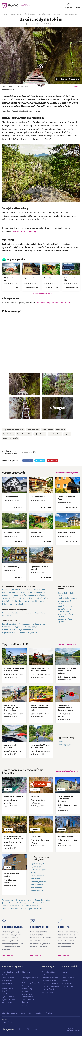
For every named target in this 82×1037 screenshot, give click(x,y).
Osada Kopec (36, 838)
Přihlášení (48, 1015)
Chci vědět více (7, 957)
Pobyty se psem (24, 625)
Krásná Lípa (23, 593)
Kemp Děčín (48, 278)
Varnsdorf (6, 599)
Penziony (65, 976)
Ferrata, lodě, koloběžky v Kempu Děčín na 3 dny (12, 709)
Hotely (64, 973)
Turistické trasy (47, 430)
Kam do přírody (8, 434)
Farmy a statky (67, 985)
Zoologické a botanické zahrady (14, 910)
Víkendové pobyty (30, 627)
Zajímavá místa (40, 434)
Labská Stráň (41, 599)
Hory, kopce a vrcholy (24, 901)
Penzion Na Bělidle (12, 533)
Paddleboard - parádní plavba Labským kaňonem (67, 672)
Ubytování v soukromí (70, 988)
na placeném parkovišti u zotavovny (53, 302)
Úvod (5, 14)
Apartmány (66, 982)
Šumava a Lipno (7, 982)
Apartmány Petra (30, 278)
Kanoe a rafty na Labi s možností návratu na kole (40, 709)
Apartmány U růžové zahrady (39, 568)
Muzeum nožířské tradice (11, 876)
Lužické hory (28, 614)
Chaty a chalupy (68, 979)
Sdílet (76, 86)
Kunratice (26, 590)
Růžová (42, 596)
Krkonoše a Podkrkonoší (10, 973)
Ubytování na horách (25, 630)
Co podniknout (16, 14)
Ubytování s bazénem (50, 985)
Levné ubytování (48, 993)
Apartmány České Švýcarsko (64, 603)
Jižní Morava (6, 976)
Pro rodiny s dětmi (9, 625)
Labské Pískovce (41, 614)
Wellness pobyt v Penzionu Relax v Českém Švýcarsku (65, 709)
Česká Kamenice (30, 596)
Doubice (5, 596)
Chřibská (36, 590)
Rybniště (5, 602)
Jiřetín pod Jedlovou (26, 599)
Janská (41, 602)
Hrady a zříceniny (37, 877)
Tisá (31, 593)
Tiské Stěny (16, 614)
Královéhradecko (28, 976)
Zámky (33, 874)
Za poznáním (60, 430)
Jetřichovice (15, 590)
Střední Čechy (27, 990)
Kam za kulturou (37, 886)
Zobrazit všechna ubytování (40, 293)
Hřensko (5, 590)
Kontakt (38, 1015)
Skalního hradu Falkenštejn (24, 231)
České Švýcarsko (44, 14)
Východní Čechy (8, 998)
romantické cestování (10, 438)
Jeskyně (27, 904)
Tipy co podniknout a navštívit (13, 430)
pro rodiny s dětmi (55, 434)
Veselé (34, 602)
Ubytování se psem (49, 982)
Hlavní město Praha (9, 1004)
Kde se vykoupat (37, 892)
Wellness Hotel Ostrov (67, 533)
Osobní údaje (26, 1015)
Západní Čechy (7, 995)
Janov (44, 590)
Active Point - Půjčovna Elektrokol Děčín (14, 671)
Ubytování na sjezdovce (28, 633)
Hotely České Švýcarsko (66, 607)
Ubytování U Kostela (8, 279)
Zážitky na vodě (63, 743)
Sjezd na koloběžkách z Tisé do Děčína (40, 748)
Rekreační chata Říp (70, 279)
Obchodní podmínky (9, 1015)
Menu (78, 6)
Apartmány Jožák (11, 497)
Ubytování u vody (8, 630)
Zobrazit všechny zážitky (68, 645)
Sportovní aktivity (35, 910)
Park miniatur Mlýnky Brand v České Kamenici (14, 839)
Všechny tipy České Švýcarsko (66, 773)
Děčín (4, 593)
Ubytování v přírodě (9, 633)
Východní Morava (8, 1001)
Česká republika (30, 14)
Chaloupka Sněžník (39, 497)
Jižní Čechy (26, 973)
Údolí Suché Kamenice (13, 798)
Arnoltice (12, 593)
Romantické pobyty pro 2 (11, 627)
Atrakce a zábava (37, 889)
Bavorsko (25, 1006)
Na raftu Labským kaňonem (11, 748)
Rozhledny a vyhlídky (24, 434)
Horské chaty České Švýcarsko (65, 621)
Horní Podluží (20, 605)
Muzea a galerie (39, 904)
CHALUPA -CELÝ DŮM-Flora (67, 498)
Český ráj (25, 987)
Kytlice (26, 602)
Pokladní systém (8, 1024)
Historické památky (38, 871)
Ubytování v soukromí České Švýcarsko (66, 611)
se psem (67, 434)
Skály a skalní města (42, 901)
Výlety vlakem (36, 868)
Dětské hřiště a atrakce (30, 907)
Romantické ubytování (50, 979)
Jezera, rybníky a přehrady (12, 904)
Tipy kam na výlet (33, 430)
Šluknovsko (6, 616)
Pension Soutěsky (11, 567)
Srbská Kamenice (42, 593)
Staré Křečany (16, 596)
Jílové (14, 599)
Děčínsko (57, 14)
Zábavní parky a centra (10, 907)
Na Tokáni (35, 798)
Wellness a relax (39, 625)
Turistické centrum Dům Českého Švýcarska (65, 800)
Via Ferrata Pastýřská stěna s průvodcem (40, 671)
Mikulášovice (16, 602)
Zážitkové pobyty (64, 746)
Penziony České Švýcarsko (67, 599)
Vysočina (25, 993)
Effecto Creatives (73, 1030)
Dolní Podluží (7, 605)
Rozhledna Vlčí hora (66, 838)
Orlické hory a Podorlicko (31, 984)
